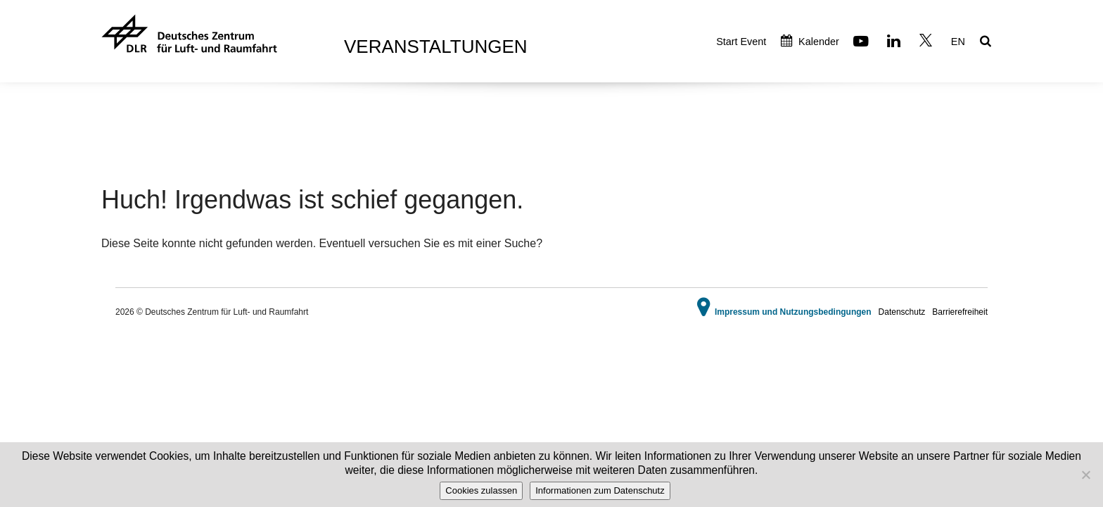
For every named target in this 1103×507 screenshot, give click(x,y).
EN (958, 41)
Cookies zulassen (481, 490)
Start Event (741, 41)
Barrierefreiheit (960, 312)
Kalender (810, 41)
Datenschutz (902, 312)
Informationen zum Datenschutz (600, 490)
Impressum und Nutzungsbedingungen (793, 312)
